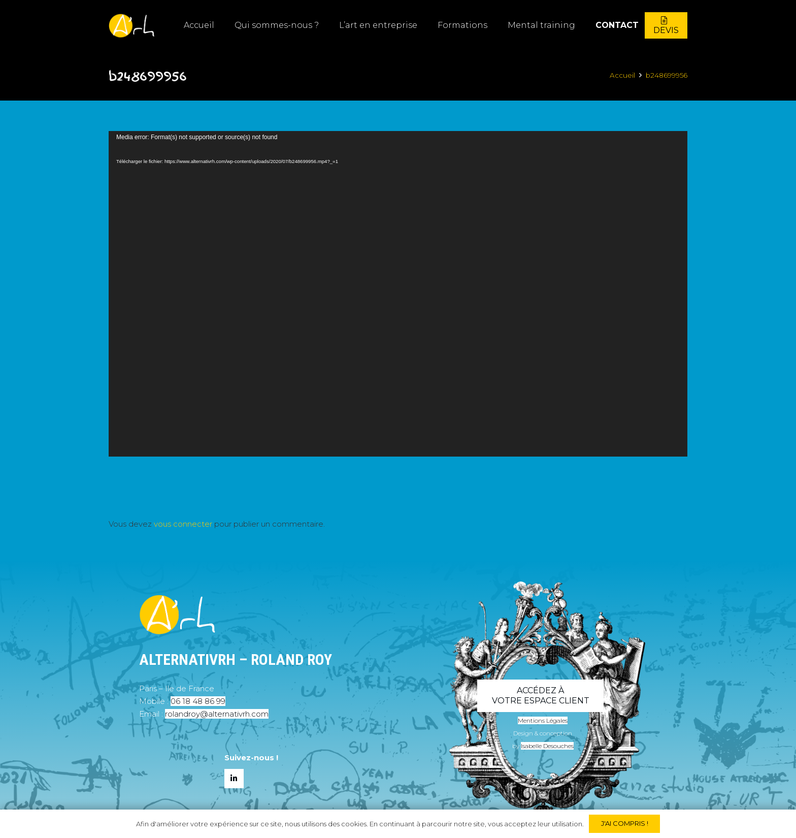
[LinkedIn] (234, 778)
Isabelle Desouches (547, 746)
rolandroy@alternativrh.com (217, 714)
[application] (398, 294)
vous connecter (183, 524)
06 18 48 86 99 (198, 701)
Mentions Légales (543, 720)
